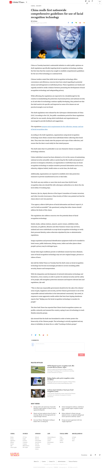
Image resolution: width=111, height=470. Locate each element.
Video (61, 437)
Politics (12, 437)
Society (12, 438)
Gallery (61, 440)
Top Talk (37, 444)
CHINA (33, 6)
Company (25, 444)
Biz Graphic (25, 447)
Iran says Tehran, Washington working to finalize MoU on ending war (44, 420)
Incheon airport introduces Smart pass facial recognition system (60, 390)
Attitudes (49, 438)
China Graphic (13, 447)
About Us (36, 461)
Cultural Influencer (51, 437)
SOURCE (25, 433)
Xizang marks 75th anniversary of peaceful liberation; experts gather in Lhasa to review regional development (45, 408)
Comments (25, 442)
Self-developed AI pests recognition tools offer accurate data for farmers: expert (60, 366)
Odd (11, 445)
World (73, 438)
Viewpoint (37, 445)
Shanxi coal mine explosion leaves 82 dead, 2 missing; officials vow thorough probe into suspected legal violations (45, 415)
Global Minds (38, 440)
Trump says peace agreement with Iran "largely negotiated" (72, 420)
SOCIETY (38, 6)
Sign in (100, 2)
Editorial (37, 437)
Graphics (62, 438)
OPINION (37, 433)
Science (12, 444)
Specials (61, 442)
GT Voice (25, 437)
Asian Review (38, 442)
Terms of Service (73, 461)
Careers (44, 461)
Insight (24, 438)
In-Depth (74, 437)
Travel (48, 444)
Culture (49, 440)
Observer (37, 438)
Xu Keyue (34, 21)
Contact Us (52, 461)
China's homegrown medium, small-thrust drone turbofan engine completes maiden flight (73, 408)
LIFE (48, 433)
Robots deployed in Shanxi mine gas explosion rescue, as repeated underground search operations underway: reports (73, 415)
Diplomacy (12, 440)
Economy (25, 440)
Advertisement (61, 461)
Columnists (37, 447)
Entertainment (50, 442)
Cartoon (37, 449)
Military (12, 442)
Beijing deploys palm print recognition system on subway (60, 378)
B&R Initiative (26, 445)
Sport (73, 440)
